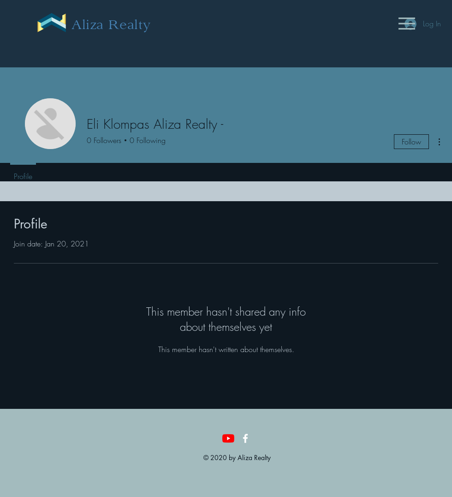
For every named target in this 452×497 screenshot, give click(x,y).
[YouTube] (228, 438)
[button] (406, 24)
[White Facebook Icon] (245, 438)
